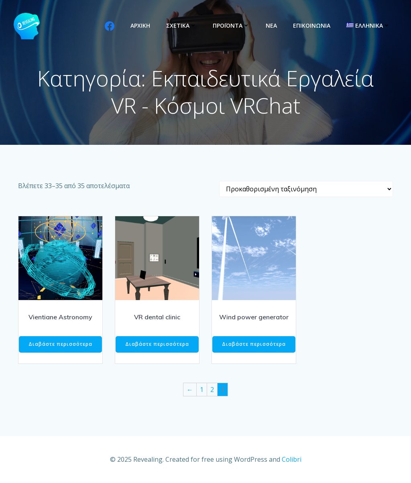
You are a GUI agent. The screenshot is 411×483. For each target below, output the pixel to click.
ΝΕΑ (271, 25)
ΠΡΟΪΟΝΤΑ (231, 25)
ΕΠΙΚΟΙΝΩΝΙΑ (311, 25)
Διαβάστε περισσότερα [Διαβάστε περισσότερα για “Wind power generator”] (254, 344)
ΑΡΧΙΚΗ (140, 25)
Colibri (291, 459)
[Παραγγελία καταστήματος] (306, 189)
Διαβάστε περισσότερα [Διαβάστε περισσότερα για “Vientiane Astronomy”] (60, 344)
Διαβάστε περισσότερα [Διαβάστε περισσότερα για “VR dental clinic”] (157, 344)
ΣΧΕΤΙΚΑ (181, 25)
